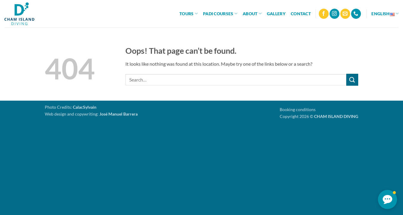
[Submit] (352, 79)
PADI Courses (220, 13)
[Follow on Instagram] (334, 14)
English (385, 13)
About (252, 13)
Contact (301, 13)
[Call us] (356, 14)
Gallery (276, 13)
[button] (387, 199)
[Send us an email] (345, 14)
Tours (188, 13)
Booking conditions (298, 109)
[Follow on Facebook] (324, 14)
